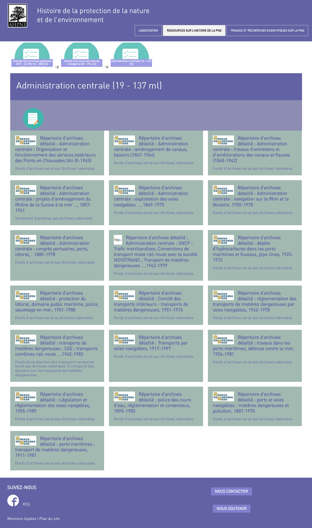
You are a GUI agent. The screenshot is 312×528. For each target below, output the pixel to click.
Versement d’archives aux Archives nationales (57, 202)
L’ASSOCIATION (148, 30)
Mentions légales (21, 518)
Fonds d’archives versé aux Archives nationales (57, 153)
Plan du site (49, 518)
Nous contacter (231, 491)
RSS (26, 504)
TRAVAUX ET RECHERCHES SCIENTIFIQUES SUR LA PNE (267, 30)
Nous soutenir (232, 508)
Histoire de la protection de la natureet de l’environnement (93, 15)
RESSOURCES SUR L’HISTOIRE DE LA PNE (194, 30)
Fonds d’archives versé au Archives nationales (57, 305)
